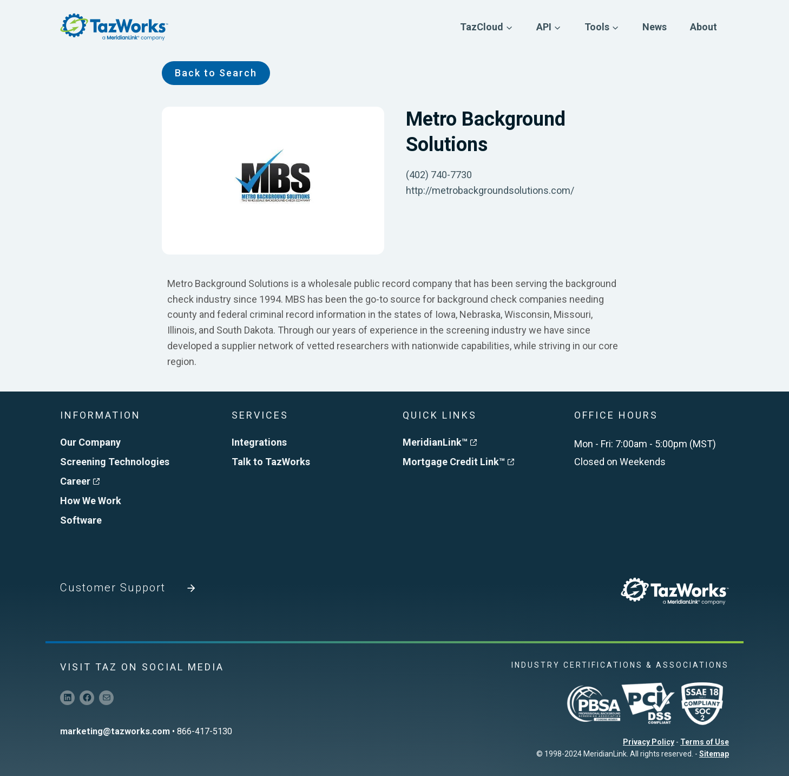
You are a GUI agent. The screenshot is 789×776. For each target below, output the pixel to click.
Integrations (259, 442)
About (703, 26)
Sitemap (714, 753)
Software (81, 520)
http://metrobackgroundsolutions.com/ (490, 190)
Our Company (90, 442)
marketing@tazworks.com (115, 731)
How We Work (90, 500)
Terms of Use (704, 742)
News (654, 26)
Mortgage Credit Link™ (458, 461)
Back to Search (216, 73)
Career (80, 481)
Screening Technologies (114, 461)
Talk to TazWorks (271, 461)
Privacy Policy (648, 742)
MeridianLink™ (440, 442)
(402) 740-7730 (439, 174)
